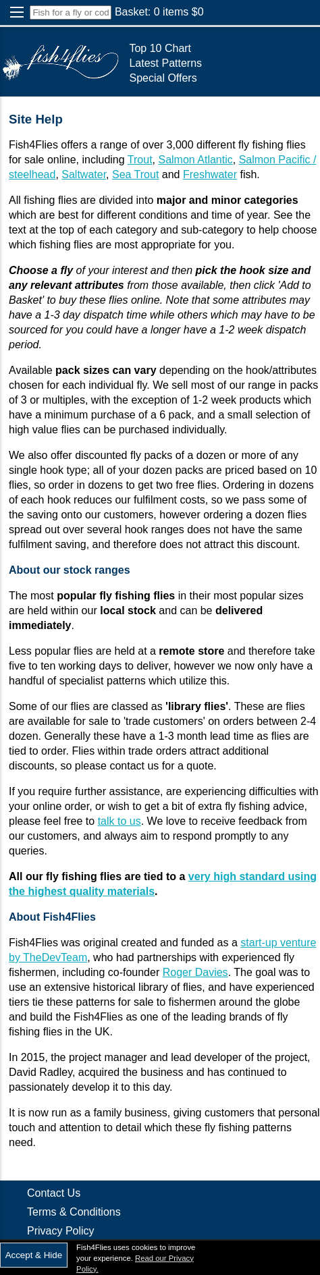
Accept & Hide (33, 1255)
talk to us (119, 821)
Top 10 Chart (160, 48)
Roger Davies (195, 972)
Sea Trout (135, 174)
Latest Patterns (165, 63)
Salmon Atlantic (195, 159)
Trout (140, 159)
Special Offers (162, 78)
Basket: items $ (159, 12)
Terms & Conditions (74, 1212)
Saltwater (83, 174)
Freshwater (210, 174)
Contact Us (53, 1193)
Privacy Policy (61, 1231)
